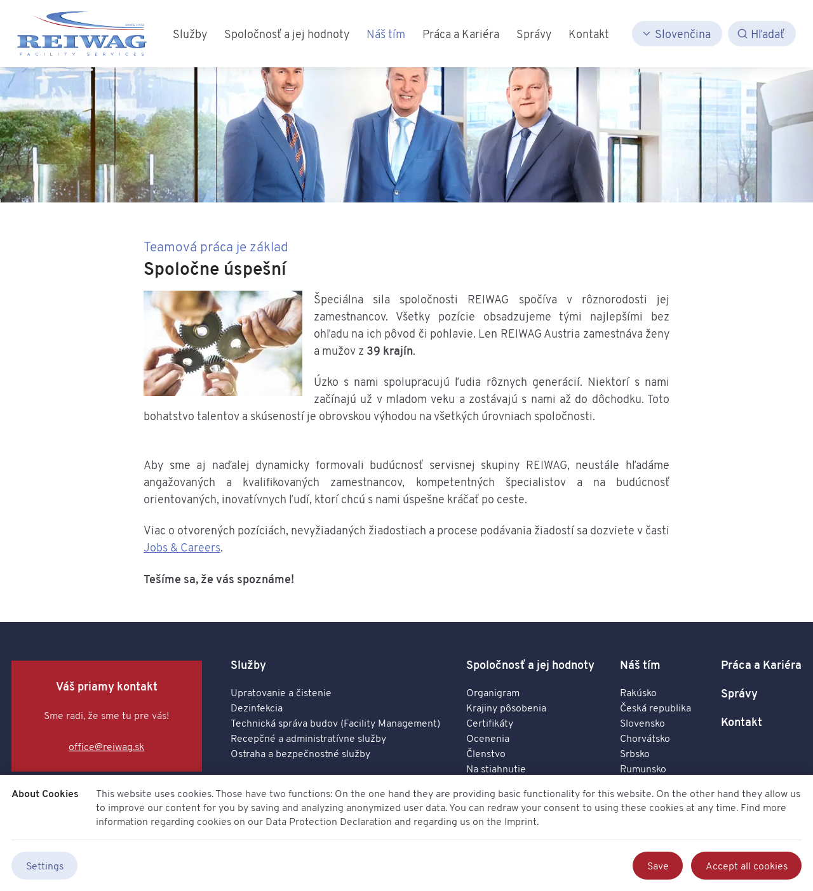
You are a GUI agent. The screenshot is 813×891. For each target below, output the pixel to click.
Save (658, 865)
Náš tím (640, 664)
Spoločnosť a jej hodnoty (530, 664)
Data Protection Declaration (328, 821)
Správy (739, 693)
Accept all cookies (747, 865)
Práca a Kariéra (761, 664)
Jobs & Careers (182, 547)
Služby (248, 664)
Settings (45, 865)
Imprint (520, 821)
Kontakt (741, 721)
